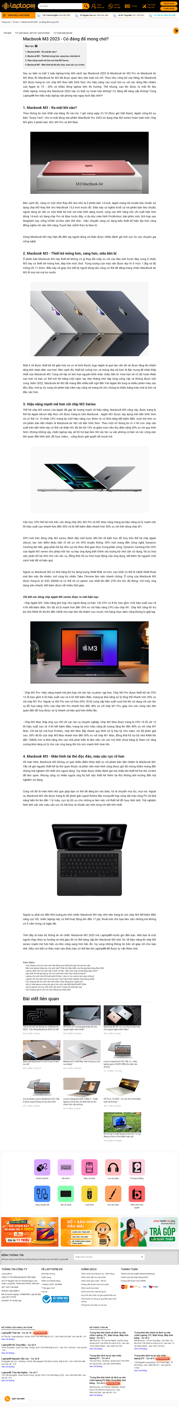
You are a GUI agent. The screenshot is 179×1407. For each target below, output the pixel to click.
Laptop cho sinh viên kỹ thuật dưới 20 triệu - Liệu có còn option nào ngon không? (60, 976)
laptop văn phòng (61, 95)
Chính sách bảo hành (90, 1288)
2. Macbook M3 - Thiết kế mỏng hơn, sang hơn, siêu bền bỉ (52, 56)
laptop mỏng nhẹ (40, 91)
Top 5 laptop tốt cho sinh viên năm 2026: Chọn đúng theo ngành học (54, 982)
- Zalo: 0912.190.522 (156, 1346)
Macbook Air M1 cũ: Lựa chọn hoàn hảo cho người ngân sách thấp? (122, 1028)
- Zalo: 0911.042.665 (67, 1348)
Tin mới (7, 33)
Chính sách (169, 3)
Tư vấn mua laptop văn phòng (32, 33)
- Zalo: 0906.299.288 (62, 1337)
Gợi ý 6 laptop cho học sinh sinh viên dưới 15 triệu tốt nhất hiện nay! (54, 987)
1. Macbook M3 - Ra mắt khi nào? (41, 52)
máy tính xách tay (76, 73)
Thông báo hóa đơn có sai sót (94, 1305)
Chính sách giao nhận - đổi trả (93, 1281)
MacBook (44, 77)
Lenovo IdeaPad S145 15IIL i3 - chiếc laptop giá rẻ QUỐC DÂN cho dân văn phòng (120, 1064)
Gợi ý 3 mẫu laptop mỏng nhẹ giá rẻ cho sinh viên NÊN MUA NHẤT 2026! (56, 984)
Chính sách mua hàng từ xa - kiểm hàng (97, 1274)
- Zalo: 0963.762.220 (113, 1346)
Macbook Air (148, 73)
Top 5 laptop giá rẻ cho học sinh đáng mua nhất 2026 (48, 990)
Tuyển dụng (169, 8)
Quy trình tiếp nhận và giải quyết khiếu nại (98, 1295)
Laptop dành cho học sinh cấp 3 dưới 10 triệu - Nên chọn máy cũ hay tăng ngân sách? (62, 971)
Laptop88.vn (6, 1274)
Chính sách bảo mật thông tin (93, 1292)
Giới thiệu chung (48, 1274)
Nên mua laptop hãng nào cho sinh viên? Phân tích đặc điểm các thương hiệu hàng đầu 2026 (65, 968)
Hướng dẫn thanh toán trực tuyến (95, 1284)
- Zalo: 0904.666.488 (76, 1361)
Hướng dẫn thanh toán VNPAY (133, 1281)
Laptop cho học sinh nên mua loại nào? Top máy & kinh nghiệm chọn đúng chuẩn (60, 979)
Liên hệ (44, 1292)
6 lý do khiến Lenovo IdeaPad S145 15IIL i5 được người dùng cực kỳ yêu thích (41, 1100)
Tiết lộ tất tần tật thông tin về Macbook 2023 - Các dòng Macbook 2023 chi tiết (41, 1028)
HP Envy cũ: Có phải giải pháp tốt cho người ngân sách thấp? (80, 1028)
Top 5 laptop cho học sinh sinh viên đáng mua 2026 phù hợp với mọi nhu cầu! (58, 965)
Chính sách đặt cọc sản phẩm (93, 1277)
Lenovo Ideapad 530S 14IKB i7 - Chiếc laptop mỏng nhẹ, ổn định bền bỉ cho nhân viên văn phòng (80, 1101)
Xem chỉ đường (7, 1339)
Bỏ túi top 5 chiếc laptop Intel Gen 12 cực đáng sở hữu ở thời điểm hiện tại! (122, 1135)
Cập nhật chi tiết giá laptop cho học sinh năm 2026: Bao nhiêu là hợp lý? (56, 973)
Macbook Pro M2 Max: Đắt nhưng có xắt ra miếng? (81, 1062)
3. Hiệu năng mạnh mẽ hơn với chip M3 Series (47, 60)
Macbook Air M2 (120, 73)
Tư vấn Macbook (63, 33)
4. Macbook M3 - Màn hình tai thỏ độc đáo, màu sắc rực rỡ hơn (54, 65)
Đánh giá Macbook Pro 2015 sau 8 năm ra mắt (41, 1062)
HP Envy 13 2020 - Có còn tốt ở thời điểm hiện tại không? (122, 1100)
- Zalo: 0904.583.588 (72, 1375)
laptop (60, 73)
